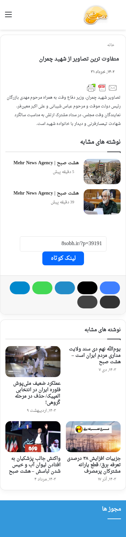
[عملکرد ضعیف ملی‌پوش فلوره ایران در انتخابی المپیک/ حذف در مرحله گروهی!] (32, 361)
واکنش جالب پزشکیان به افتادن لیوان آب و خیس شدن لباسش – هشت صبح (34, 465)
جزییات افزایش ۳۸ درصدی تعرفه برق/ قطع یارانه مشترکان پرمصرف (94, 465)
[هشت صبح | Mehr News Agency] (102, 171)
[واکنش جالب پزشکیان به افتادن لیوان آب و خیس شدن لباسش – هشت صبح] (32, 436)
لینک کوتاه (63, 258)
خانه (113, 45)
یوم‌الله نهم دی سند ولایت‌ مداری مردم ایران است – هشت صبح (95, 356)
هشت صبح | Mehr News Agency (46, 163)
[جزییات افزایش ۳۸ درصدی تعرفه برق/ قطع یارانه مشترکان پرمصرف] (93, 436)
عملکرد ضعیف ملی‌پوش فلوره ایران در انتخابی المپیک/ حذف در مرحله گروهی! (36, 393)
